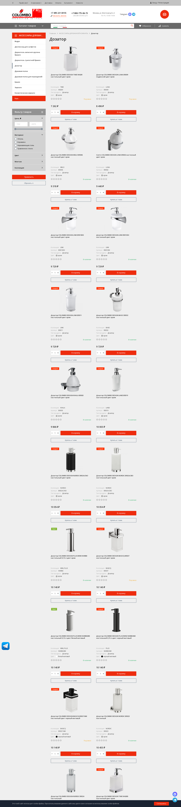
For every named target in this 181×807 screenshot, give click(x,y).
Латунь (19, 139)
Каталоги (68, 3)
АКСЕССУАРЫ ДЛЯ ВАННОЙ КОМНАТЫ (30, 35)
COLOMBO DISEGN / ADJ (77, 736)
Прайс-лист (23, 3)
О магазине (36, 3)
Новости (79, 3)
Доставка (48, 3)
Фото (106, 740)
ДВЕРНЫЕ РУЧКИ (74, 759)
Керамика (20, 142)
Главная (52, 33)
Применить (29, 177)
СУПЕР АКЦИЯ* (74, 731)
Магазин (107, 731)
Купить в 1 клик (63, 119)
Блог (106, 736)
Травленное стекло (24, 149)
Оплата (58, 3)
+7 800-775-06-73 (79, 13)
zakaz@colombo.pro (21, 759)
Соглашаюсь (161, 804)
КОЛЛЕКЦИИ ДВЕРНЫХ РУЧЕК (79, 747)
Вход (154, 2)
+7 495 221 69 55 (58, 13)
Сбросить (29, 183)
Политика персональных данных (23, 764)
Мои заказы (145, 770)
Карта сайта (41, 764)
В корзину (68, 113)
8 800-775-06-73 (19, 749)
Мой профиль (145, 774)
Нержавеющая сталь (24, 145)
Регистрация (163, 2)
